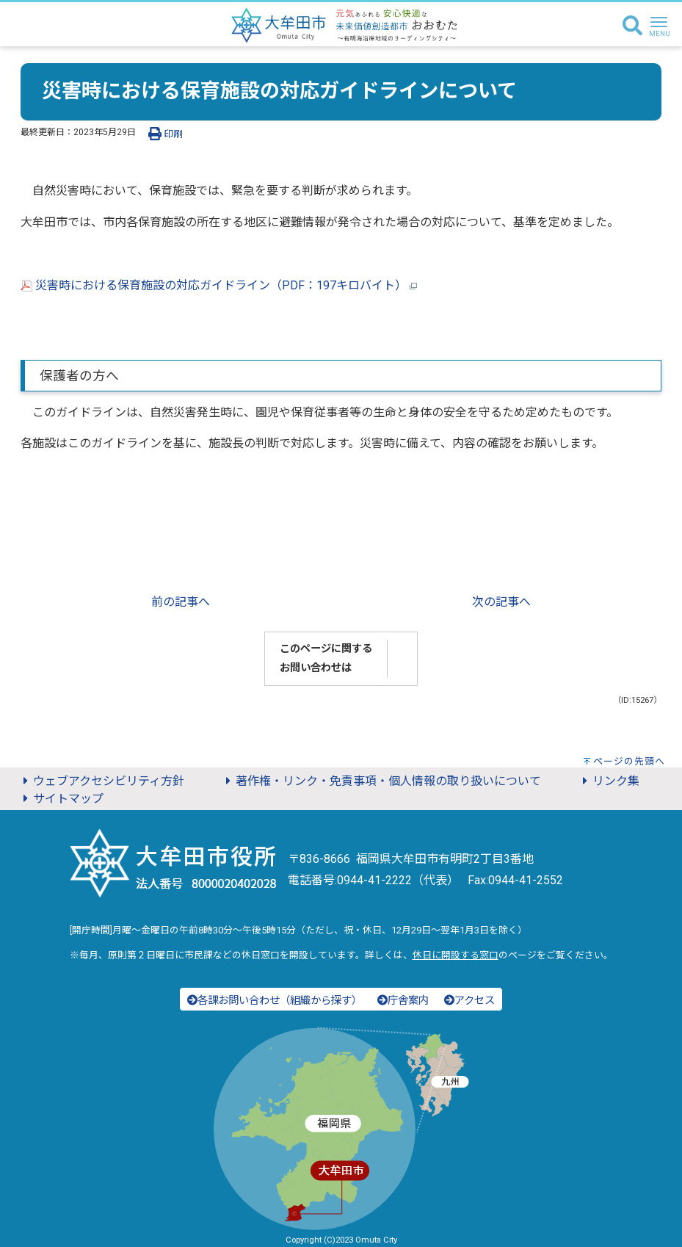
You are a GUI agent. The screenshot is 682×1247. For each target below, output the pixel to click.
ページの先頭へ (629, 761)
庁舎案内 (403, 1000)
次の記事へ (501, 602)
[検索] (632, 26)
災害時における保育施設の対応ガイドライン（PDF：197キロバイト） (219, 285)
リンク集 (608, 781)
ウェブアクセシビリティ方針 (101, 781)
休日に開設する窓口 (455, 955)
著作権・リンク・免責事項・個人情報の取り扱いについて (381, 781)
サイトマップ (61, 799)
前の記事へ (180, 602)
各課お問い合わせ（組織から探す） (274, 1000)
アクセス (469, 1000)
